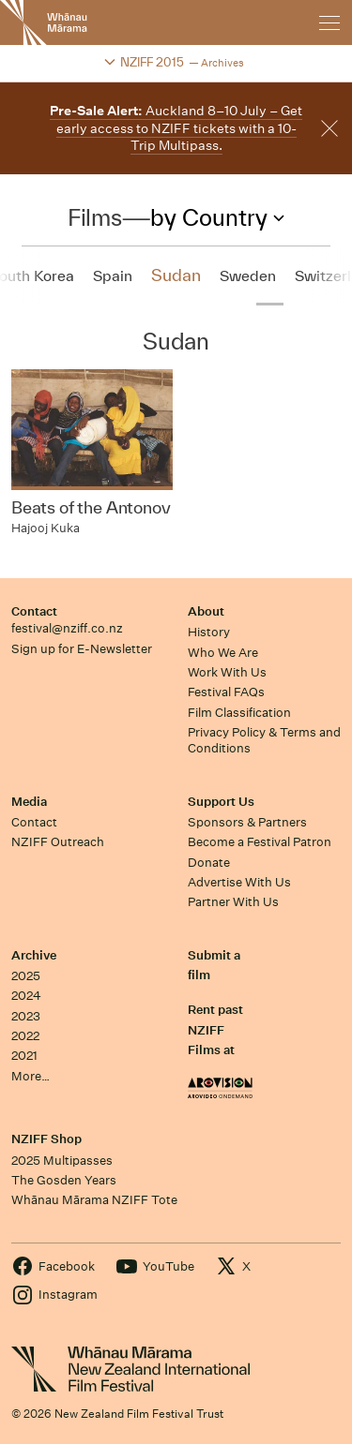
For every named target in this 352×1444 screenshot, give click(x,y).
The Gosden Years (63, 1180)
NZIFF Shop (46, 1139)
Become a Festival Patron (259, 842)
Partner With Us (233, 902)
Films (94, 217)
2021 (24, 1056)
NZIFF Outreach (57, 842)
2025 (25, 976)
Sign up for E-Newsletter (81, 649)
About (206, 611)
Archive (33, 955)
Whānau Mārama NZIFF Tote (94, 1200)
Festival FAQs (226, 692)
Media (29, 802)
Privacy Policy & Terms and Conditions (264, 740)
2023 (25, 1016)
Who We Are (223, 653)
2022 (25, 1036)
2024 (26, 996)
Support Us (221, 802)
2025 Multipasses (62, 1161)
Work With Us (227, 672)
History (209, 632)
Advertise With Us (239, 882)
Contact (34, 611)
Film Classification (239, 713)
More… (30, 1076)
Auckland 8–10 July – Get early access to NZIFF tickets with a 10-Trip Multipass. (176, 128)
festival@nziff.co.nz (67, 628)
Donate (209, 863)
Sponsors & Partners (247, 822)
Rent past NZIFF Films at (215, 1030)
